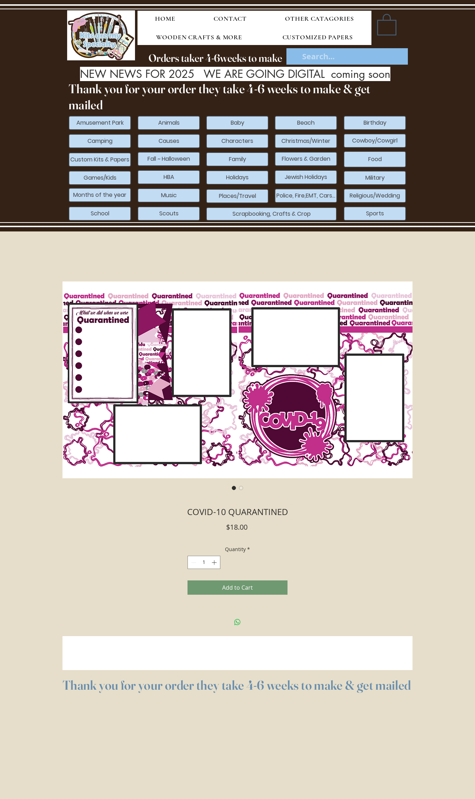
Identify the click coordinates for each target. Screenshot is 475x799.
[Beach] (306, 123)
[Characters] (237, 141)
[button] (386, 24)
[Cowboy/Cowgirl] (375, 141)
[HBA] (169, 177)
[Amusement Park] (100, 123)
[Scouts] (169, 213)
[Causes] (169, 141)
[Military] (375, 178)
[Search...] (347, 56)
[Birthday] (375, 123)
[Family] (237, 159)
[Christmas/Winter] (306, 141)
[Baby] (237, 123)
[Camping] (100, 141)
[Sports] (375, 213)
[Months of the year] (100, 195)
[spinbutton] (204, 562)
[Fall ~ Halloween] (169, 159)
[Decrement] (193, 562)
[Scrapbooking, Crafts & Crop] (271, 214)
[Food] (375, 159)
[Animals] (169, 123)
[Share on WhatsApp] (237, 622)
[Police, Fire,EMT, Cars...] (306, 196)
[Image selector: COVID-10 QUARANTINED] (234, 487)
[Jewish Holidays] (306, 177)
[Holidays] (237, 177)
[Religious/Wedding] (375, 196)
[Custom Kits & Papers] (100, 160)
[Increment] (214, 562)
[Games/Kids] (100, 178)
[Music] (169, 195)
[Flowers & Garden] (306, 159)
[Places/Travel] (237, 196)
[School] (100, 213)
